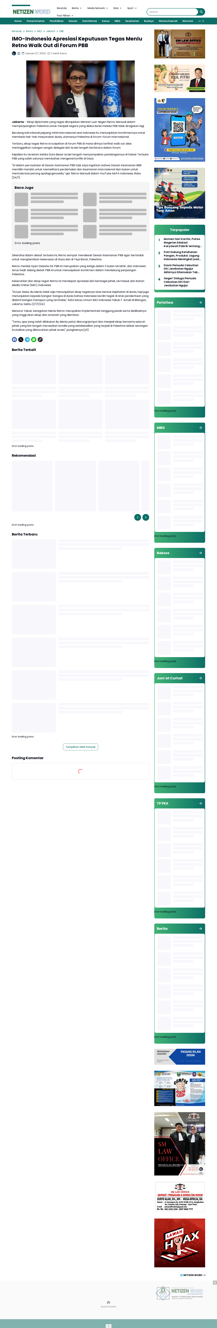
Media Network (97, 8)
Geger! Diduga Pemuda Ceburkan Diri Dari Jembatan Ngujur (180, 282)
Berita (77, 8)
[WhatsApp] (33, 339)
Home (18, 21)
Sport (132, 8)
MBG (117, 21)
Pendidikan (57, 21)
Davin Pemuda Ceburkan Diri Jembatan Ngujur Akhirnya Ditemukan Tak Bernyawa (181, 269)
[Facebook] (14, 339)
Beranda (62, 8)
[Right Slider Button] (201, 21)
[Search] (172, 11)
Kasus (106, 21)
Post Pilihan (65, 15)
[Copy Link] (40, 339)
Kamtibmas (89, 21)
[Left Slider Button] (137, 517)
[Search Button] (201, 11)
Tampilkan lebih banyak (80, 747)
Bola (118, 8)
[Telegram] (27, 339)
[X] (20, 339)
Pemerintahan (36, 21)
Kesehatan (132, 21)
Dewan (73, 21)
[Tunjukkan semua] (201, 302)
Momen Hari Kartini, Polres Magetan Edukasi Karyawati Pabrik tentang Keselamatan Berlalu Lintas (183, 242)
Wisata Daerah (168, 21)
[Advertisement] (108, 1304)
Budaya (149, 21)
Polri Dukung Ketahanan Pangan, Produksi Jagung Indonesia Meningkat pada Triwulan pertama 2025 (182, 255)
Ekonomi (188, 21)
